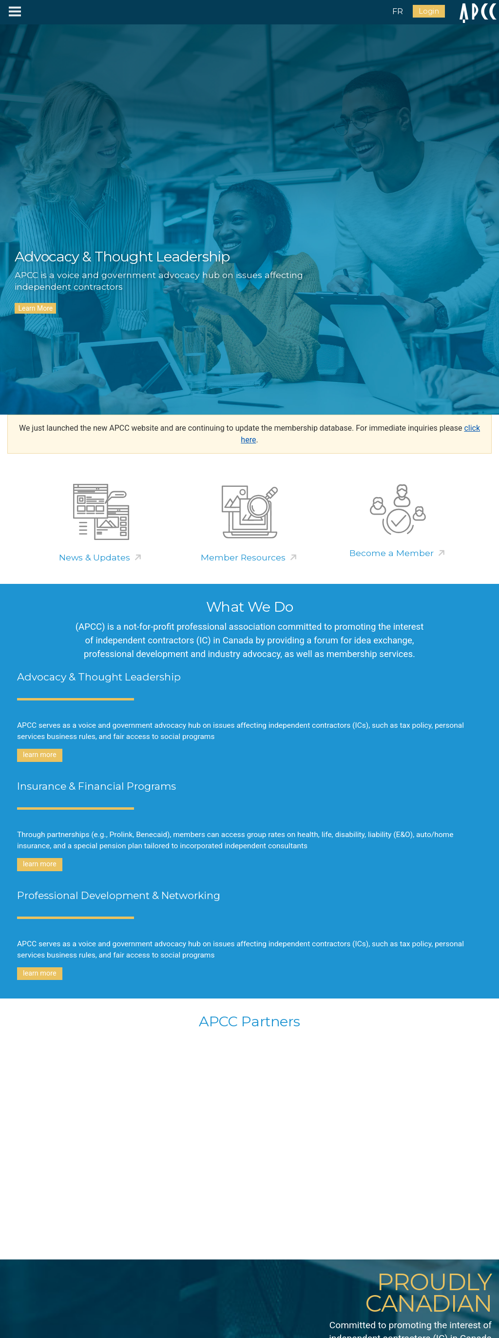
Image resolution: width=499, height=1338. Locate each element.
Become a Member (391, 553)
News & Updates (94, 557)
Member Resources (243, 557)
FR (397, 11)
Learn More (35, 308)
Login (429, 11)
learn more (40, 755)
